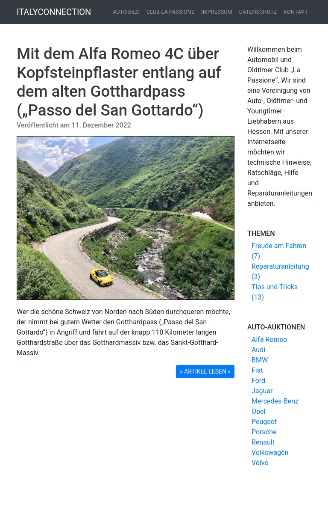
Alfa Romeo (269, 339)
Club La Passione (170, 12)
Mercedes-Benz (275, 401)
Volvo (260, 463)
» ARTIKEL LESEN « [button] (205, 371)
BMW (260, 360)
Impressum (216, 12)
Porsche (264, 432)
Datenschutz (258, 12)
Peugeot (264, 422)
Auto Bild (126, 12)
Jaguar (262, 391)
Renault (263, 442)
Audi (258, 350)
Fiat (257, 370)
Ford (258, 381)
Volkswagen (270, 452)
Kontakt (296, 12)
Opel (258, 411)
